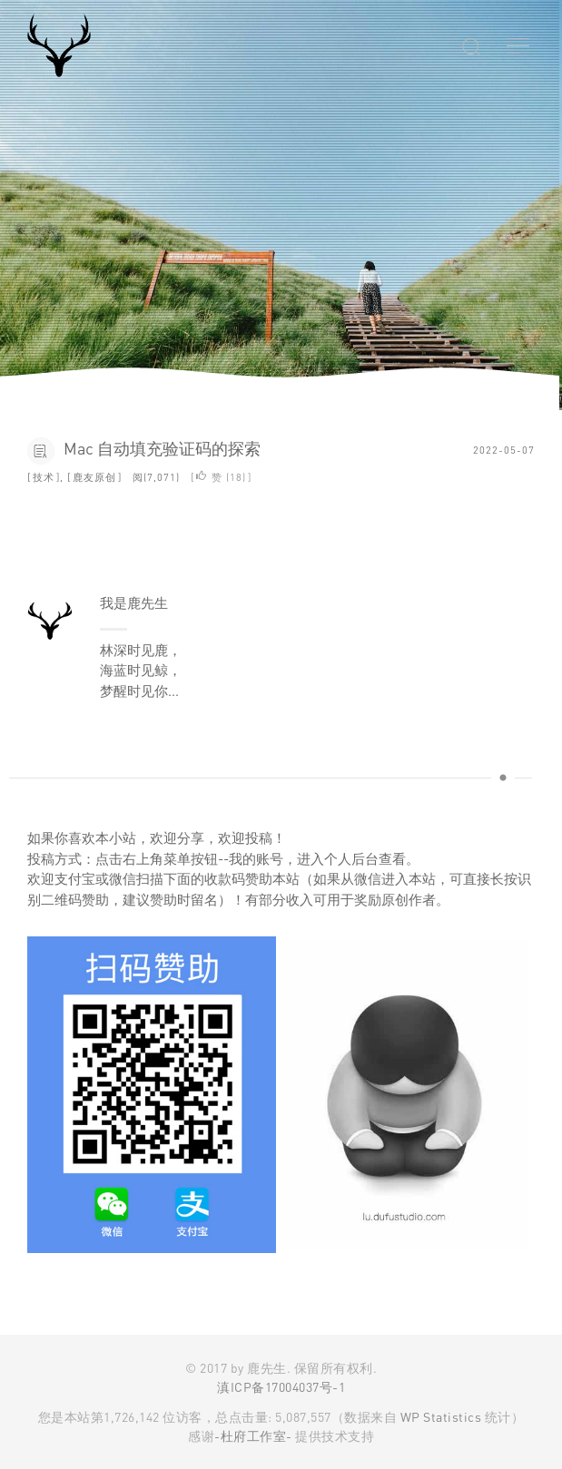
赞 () (221, 477)
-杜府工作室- (253, 1436)
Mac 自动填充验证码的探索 (162, 448)
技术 (43, 477)
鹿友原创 (94, 477)
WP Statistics (441, 1417)
